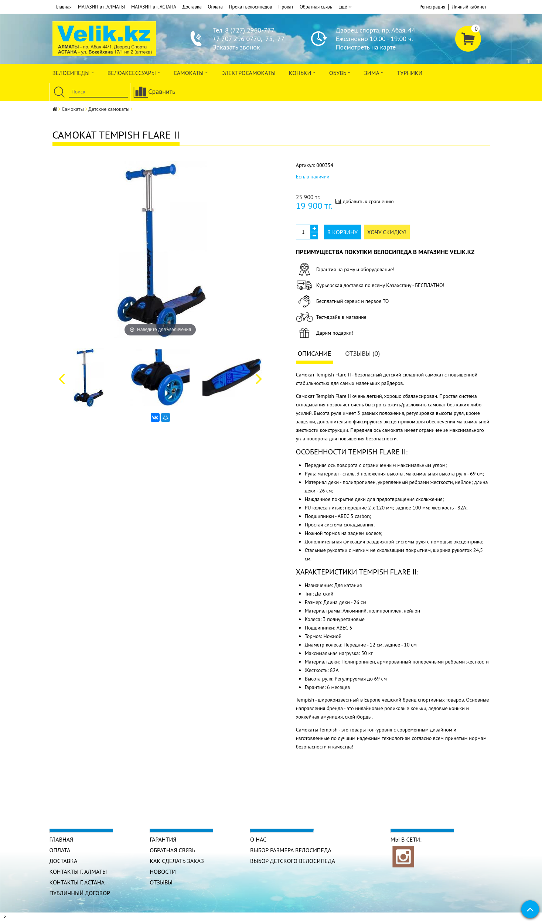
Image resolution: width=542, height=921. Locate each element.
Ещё (344, 7)
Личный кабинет (469, 7)
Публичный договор (80, 893)
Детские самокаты (108, 109)
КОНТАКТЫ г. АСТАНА (77, 882)
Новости (163, 871)
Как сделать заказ (177, 860)
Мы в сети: (406, 839)
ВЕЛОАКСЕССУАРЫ (134, 72)
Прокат (286, 7)
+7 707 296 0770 (236, 38)
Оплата (215, 7)
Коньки (302, 72)
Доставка (192, 7)
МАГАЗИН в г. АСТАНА (153, 7)
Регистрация (432, 7)
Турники (409, 72)
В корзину (342, 232)
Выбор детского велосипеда (292, 860)
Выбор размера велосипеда (290, 850)
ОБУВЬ (340, 72)
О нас (258, 839)
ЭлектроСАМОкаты (248, 72)
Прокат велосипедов (250, 7)
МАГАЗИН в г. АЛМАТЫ (101, 7)
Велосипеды (73, 72)
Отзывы (161, 882)
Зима (374, 72)
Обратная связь (316, 7)
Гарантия (163, 839)
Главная (64, 7)
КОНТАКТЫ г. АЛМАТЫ (78, 871)
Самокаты (191, 72)
